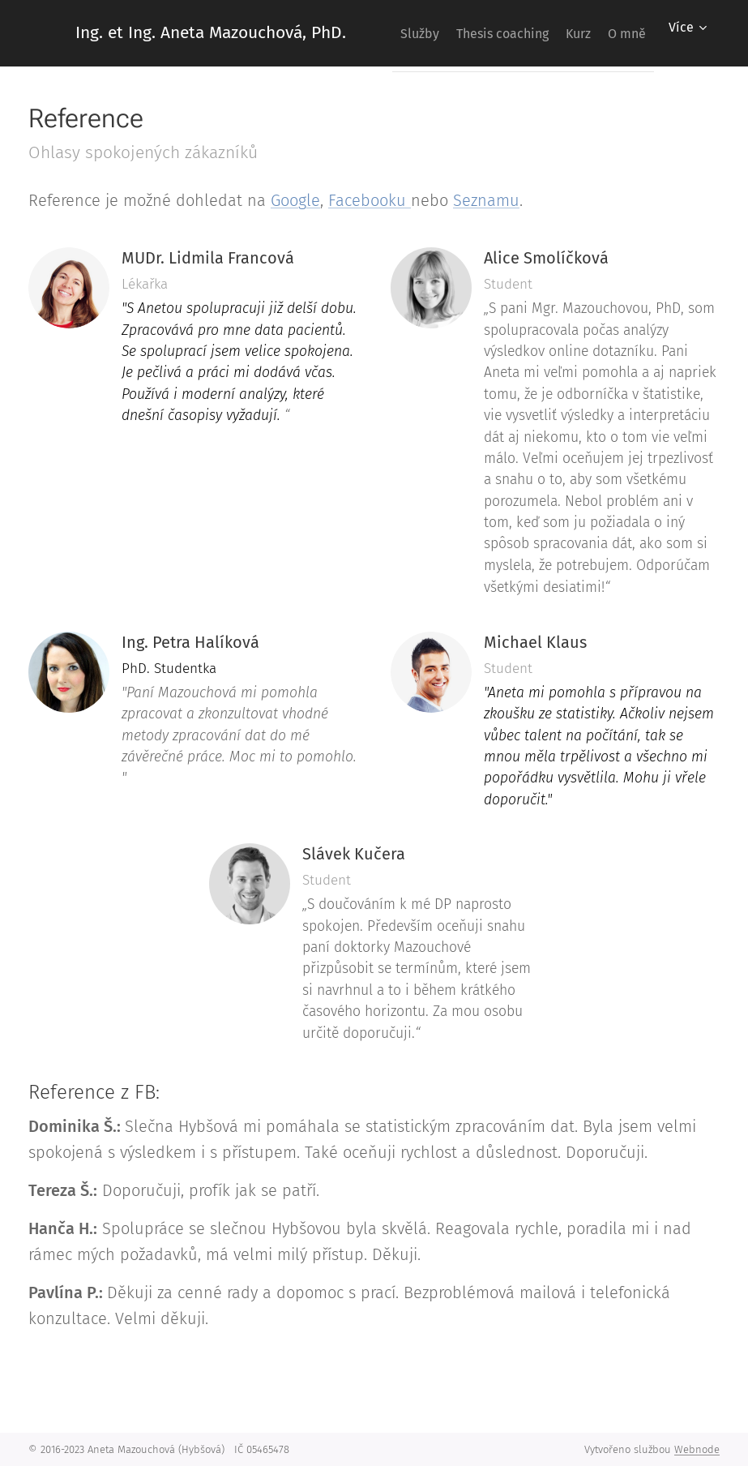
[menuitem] (444, 33)
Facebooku (369, 200)
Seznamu (486, 200)
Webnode (697, 1449)
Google (295, 200)
